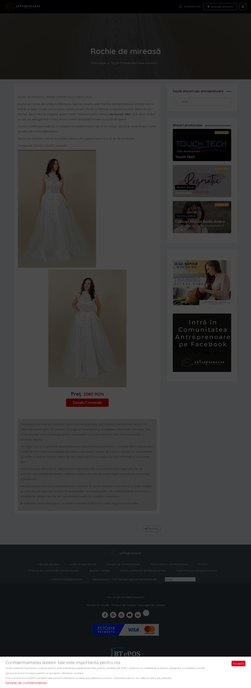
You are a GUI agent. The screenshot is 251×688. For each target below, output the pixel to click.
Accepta (238, 663)
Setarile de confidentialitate (26, 683)
